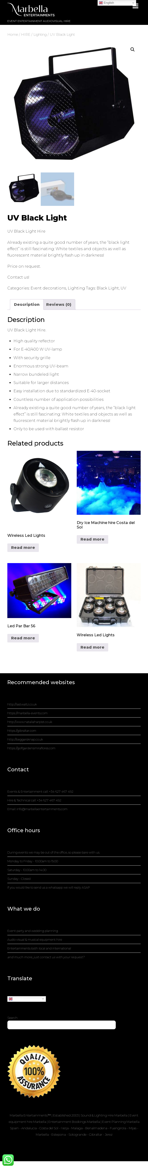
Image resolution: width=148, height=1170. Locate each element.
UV (123, 288)
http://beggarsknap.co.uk (25, 739)
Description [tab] (27, 304)
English (16, 999)
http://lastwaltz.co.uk (22, 704)
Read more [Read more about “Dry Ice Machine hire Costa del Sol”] (92, 539)
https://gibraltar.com (21, 731)
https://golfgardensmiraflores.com (31, 748)
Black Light (108, 288)
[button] (132, 49)
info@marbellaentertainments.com (42, 809)
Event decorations (48, 288)
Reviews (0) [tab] (58, 304)
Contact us (17, 277)
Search (12, 1018)
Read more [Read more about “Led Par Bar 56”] (23, 638)
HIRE (25, 34)
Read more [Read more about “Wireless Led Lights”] (23, 547)
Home (12, 34)
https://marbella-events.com (27, 713)
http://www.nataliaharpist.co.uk (29, 722)
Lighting (40, 34)
